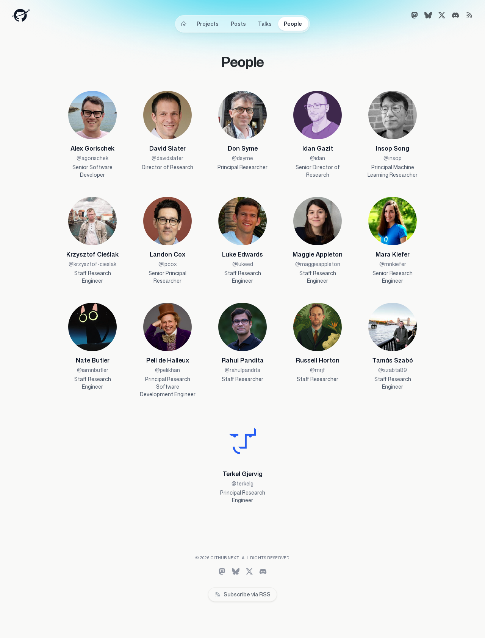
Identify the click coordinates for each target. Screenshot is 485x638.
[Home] (184, 24)
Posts (238, 23)
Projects (208, 23)
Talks (265, 23)
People (293, 23)
